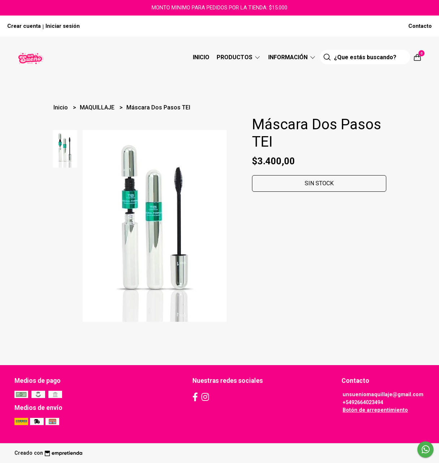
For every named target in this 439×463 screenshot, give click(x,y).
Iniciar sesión (62, 26)
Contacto (420, 26)
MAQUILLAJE (98, 107)
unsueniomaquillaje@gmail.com (383, 394)
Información (292, 57)
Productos (239, 57)
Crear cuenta (24, 26)
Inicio (201, 57)
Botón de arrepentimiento (375, 410)
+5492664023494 (363, 402)
